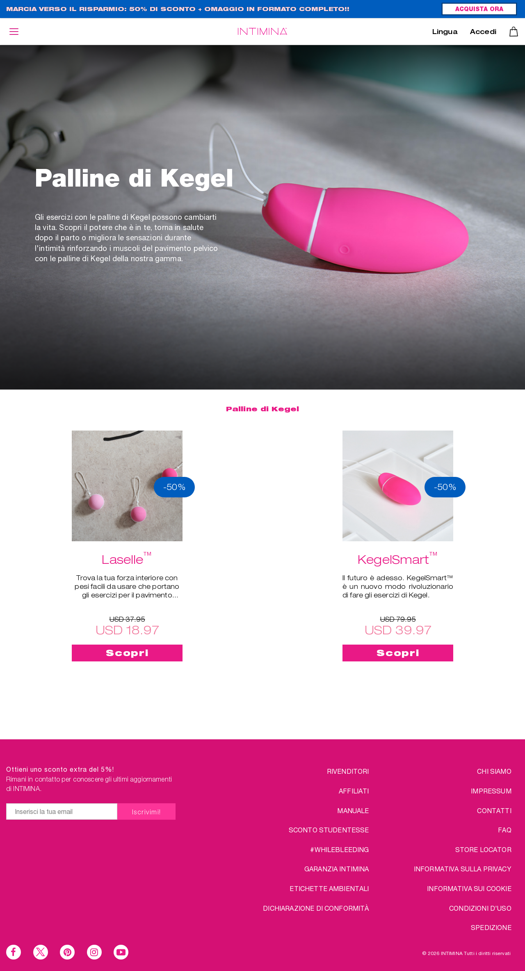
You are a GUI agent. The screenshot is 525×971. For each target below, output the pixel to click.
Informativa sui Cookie (469, 888)
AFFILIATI (354, 791)
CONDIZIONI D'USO (480, 908)
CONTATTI (494, 810)
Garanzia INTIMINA (336, 869)
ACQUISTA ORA (479, 10)
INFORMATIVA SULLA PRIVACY (462, 869)
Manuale (353, 810)
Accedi (483, 33)
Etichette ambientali (329, 888)
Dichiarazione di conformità (316, 908)
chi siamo (494, 771)
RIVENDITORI (348, 771)
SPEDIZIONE (491, 927)
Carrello (514, 31)
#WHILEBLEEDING (339, 849)
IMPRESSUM (491, 791)
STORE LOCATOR (483, 849)
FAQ (504, 830)
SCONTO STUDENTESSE (329, 830)
